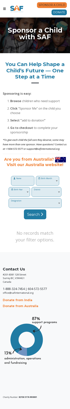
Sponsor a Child (52, 5)
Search (35, 214)
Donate (59, 12)
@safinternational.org (47, 148)
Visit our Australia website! (35, 164)
